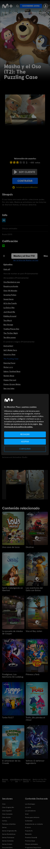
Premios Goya (30, 841)
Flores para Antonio (32, 817)
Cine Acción (6, 817)
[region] (25, 424)
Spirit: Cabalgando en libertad (12, 589)
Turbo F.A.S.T (8, 717)
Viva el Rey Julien (34, 631)
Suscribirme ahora (31, 6)
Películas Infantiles (9, 824)
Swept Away (8, 299)
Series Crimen (7, 844)
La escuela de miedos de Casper (12, 632)
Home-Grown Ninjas (12, 384)
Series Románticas (8, 834)
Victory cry (8, 367)
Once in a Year (9, 354)
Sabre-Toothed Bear (12, 371)
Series (5, 12)
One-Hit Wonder (10, 291)
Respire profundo (10, 286)
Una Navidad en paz (11, 282)
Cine (14, 12)
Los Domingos (30, 804)
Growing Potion (9, 295)
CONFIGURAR (25, 449)
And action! (8, 346)
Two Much (7, 320)
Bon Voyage (8, 325)
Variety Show (8, 376)
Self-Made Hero (10, 350)
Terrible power (9, 337)
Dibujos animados (31, 844)
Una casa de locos (11, 547)
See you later (9, 388)
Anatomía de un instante (34, 824)
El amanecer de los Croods (11, 762)
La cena (28, 807)
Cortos (4, 821)
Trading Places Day (11, 329)
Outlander (29, 821)
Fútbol (24, 12)
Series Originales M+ (9, 831)
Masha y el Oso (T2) (24, 255)
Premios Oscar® (31, 837)
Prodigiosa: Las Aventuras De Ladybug (12, 675)
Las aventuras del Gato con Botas (34, 589)
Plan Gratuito (39, 12)
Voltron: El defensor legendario (35, 762)
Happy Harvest (9, 380)
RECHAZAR (24, 434)
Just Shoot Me (9, 312)
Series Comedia (7, 841)
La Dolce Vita (8, 308)
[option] (16, 484)
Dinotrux (30, 547)
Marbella (28, 834)
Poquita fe (29, 831)
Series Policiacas (8, 837)
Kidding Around (9, 316)
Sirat (26, 814)
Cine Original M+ (8, 807)
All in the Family (10, 303)
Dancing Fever (9, 363)
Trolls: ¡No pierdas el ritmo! (35, 718)
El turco (28, 827)
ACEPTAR (25, 441)
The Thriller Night (10, 333)
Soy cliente (24, 172)
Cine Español (7, 811)
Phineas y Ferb (32, 674)
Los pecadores (30, 811)
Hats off (6, 269)
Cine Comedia (7, 814)
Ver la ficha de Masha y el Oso (25, 260)
